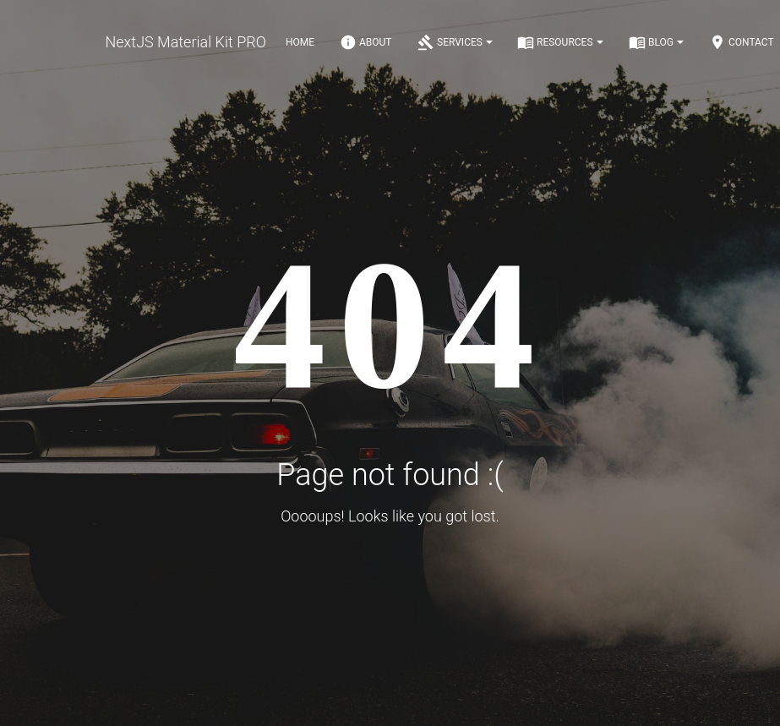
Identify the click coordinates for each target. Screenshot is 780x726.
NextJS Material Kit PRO (186, 42)
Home (300, 42)
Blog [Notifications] (656, 42)
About (366, 42)
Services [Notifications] (455, 42)
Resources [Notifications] (560, 42)
